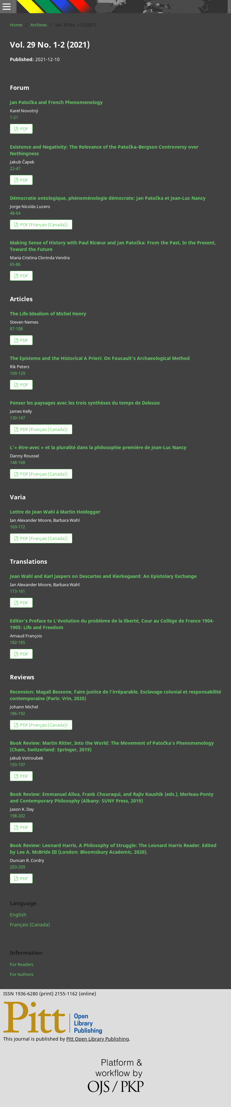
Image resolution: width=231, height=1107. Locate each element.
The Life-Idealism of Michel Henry (48, 313)
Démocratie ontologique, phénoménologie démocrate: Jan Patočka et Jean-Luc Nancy (108, 198)
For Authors (21, 974)
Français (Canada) (30, 924)
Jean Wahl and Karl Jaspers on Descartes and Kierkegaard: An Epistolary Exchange (103, 576)
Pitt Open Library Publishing (97, 1039)
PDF (23, 129)
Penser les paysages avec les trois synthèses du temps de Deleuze (85, 403)
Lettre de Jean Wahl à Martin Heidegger (55, 512)
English (18, 914)
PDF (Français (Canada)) (43, 225)
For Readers (21, 964)
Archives (38, 25)
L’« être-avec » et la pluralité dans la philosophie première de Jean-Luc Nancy (98, 447)
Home (16, 25)
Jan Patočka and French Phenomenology (56, 102)
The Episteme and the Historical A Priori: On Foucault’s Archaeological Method (100, 358)
